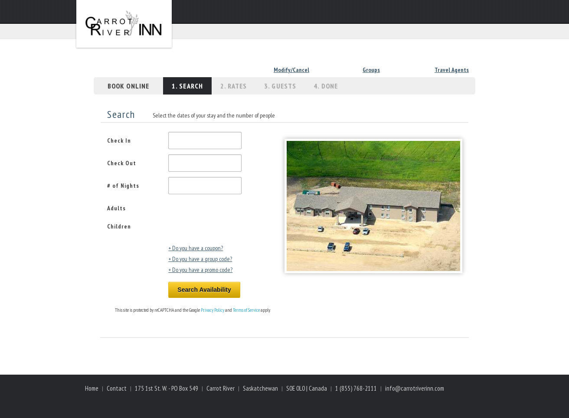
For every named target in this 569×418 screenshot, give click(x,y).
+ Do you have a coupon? (195, 248)
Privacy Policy (212, 310)
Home (91, 388)
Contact (117, 388)
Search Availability (204, 289)
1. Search (187, 86)
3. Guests (280, 86)
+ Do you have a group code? (200, 259)
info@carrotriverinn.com (414, 388)
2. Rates (233, 86)
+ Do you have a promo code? (200, 270)
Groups (371, 70)
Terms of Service (246, 310)
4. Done (326, 86)
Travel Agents (452, 70)
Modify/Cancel (291, 70)
